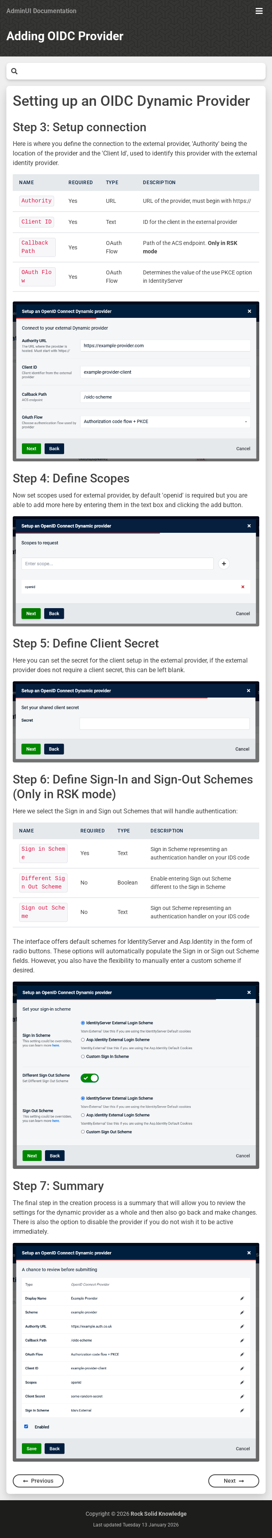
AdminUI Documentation (41, 11)
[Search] (142, 71)
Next (234, 1481)
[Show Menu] (259, 11)
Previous (38, 1481)
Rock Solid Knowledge (159, 1514)
